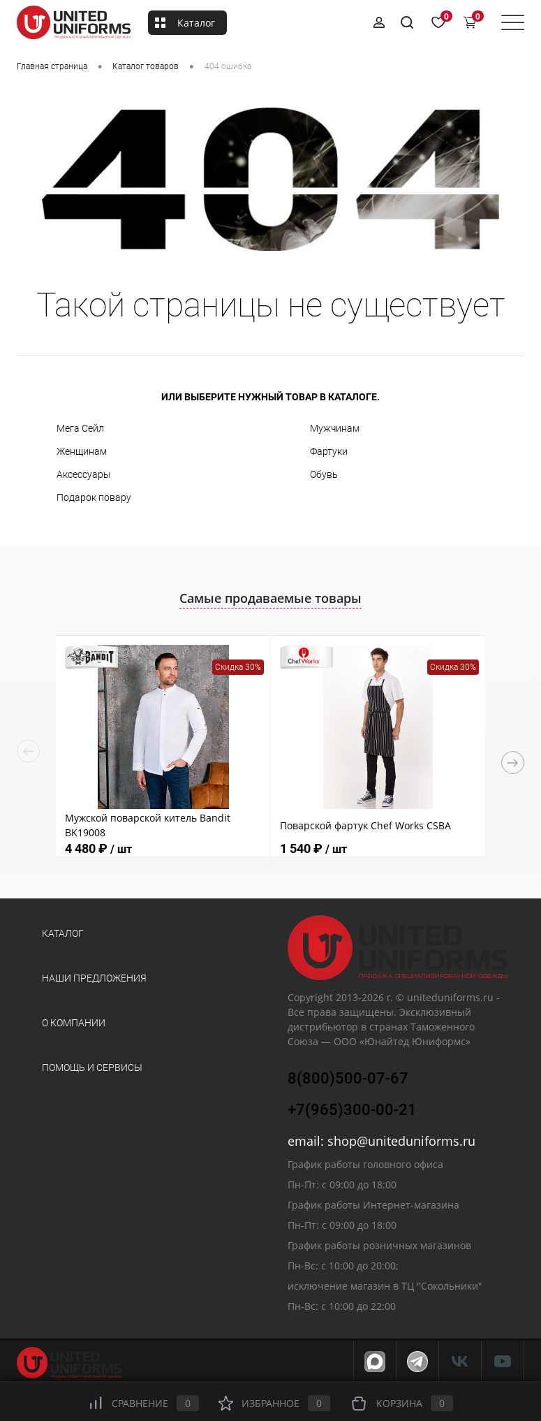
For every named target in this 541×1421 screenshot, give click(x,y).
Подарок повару (94, 497)
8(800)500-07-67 (348, 1078)
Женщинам (82, 451)
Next (512, 762)
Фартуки (329, 451)
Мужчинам (335, 428)
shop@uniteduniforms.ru (401, 1140)
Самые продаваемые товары (270, 598)
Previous (28, 751)
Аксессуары (84, 474)
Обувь (324, 474)
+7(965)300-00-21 (352, 1109)
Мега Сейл (80, 428)
